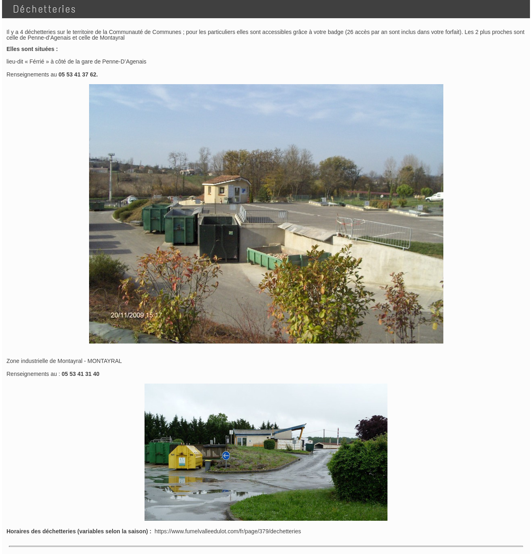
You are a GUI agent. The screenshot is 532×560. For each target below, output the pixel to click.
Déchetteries (42, 9)
